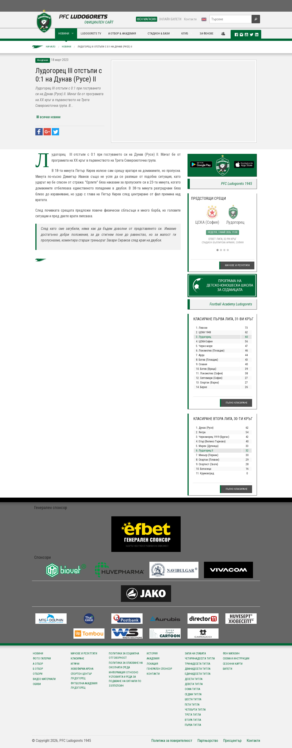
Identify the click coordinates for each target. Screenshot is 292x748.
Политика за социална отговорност (124, 655)
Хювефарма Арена (82, 668)
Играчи (75, 663)
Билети (227, 668)
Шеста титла (193, 699)
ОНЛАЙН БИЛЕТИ (170, 19)
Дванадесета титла (197, 668)
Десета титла (193, 679)
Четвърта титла (195, 709)
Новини (66, 46)
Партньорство (207, 740)
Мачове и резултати (237, 265)
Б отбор (38, 668)
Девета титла (194, 684)
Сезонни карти (232, 663)
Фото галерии (42, 658)
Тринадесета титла (197, 663)
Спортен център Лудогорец (81, 676)
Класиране (77, 658)
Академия (153, 658)
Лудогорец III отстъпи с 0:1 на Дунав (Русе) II (105, 46)
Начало (50, 46)
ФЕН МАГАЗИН (146, 19)
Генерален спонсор (159, 668)
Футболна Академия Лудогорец (84, 685)
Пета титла (192, 704)
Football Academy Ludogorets (231, 304)
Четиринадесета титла (200, 658)
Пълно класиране (237, 402)
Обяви (37, 684)
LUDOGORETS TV (91, 33)
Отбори (37, 673)
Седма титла (193, 694)
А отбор (38, 663)
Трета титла (193, 714)
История (152, 653)
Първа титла (193, 725)
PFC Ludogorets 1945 (236, 183)
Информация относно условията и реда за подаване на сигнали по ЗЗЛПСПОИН (125, 679)
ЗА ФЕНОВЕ (206, 33)
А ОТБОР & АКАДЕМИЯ (122, 33)
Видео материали (44, 679)
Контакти (190, 19)
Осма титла (192, 689)
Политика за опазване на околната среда (126, 665)
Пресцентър (232, 740)
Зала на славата (195, 653)
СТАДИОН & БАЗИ (159, 33)
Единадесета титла (197, 673)
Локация (152, 663)
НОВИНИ (63, 33)
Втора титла (193, 720)
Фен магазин (231, 653)
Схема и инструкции (236, 658)
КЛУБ (184, 33)
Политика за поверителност (171, 740)
